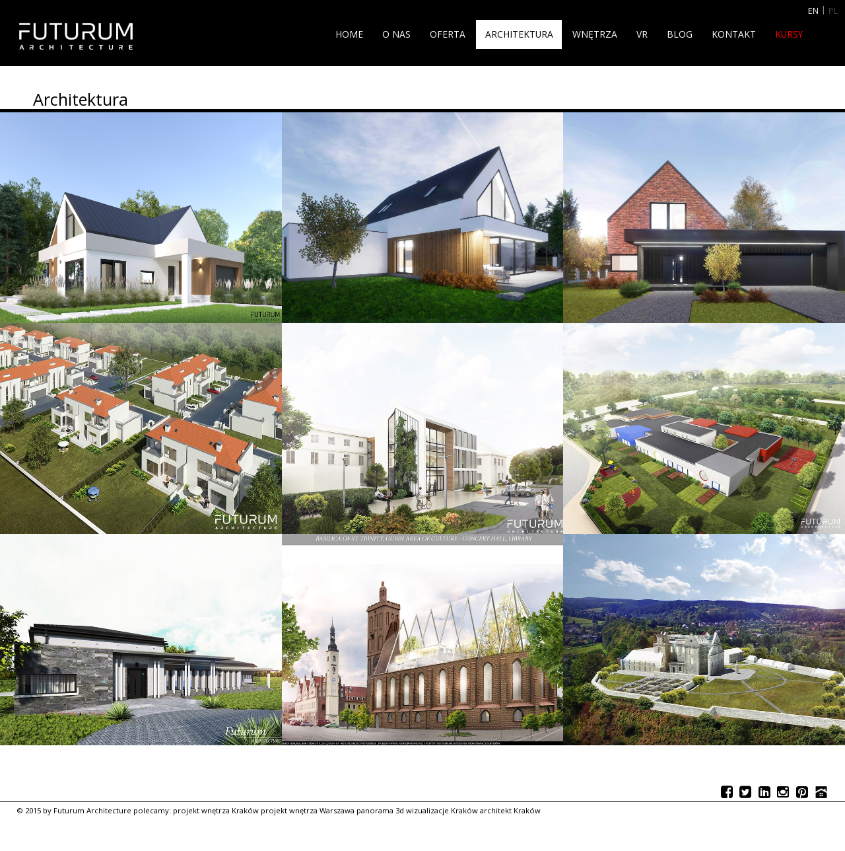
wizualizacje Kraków (442, 810)
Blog (680, 34)
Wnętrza (594, 34)
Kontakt (734, 34)
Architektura (519, 34)
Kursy (789, 34)
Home (349, 34)
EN (813, 11)
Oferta (447, 34)
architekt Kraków (510, 810)
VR (642, 34)
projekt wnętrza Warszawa (308, 810)
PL (833, 11)
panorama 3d (380, 810)
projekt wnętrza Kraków (216, 810)
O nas (396, 34)
